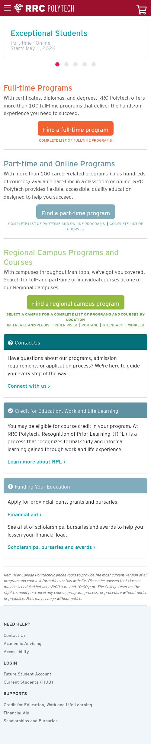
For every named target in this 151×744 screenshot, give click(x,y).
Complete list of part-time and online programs (56, 222)
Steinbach (113, 324)
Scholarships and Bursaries (31, 719)
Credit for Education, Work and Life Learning (48, 703)
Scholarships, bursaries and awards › (51, 546)
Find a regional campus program (75, 302)
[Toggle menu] (39, 8)
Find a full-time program (75, 128)
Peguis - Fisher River (57, 324)
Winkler (136, 324)
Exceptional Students (49, 31)
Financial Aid (16, 712)
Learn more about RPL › (36, 460)
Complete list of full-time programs (75, 139)
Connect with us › (29, 384)
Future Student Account (27, 673)
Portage (90, 324)
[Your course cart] (141, 8)
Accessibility (16, 650)
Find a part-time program (75, 212)
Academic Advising (22, 642)
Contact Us (15, 634)
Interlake (17, 324)
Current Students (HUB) (29, 681)
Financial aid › (24, 513)
